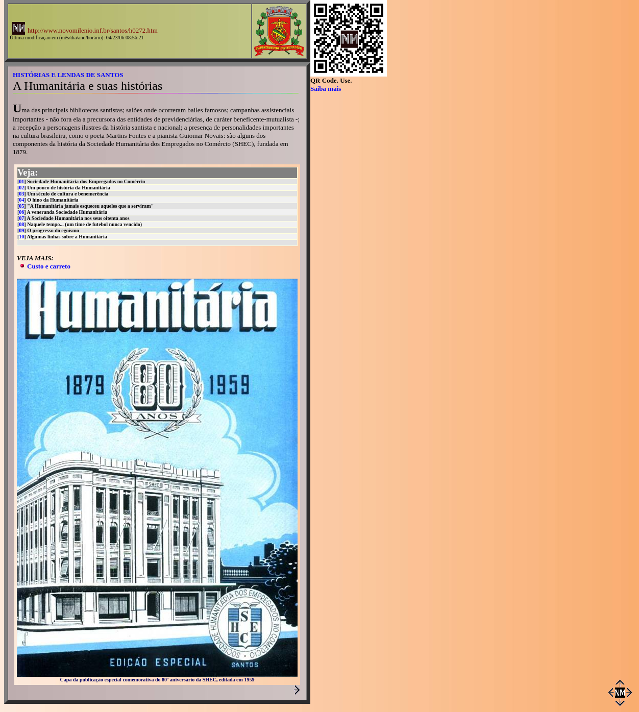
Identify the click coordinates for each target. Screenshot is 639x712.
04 (21, 200)
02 (21, 187)
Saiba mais (325, 88)
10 (21, 236)
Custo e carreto (48, 266)
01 (21, 181)
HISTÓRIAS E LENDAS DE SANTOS (68, 75)
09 (21, 230)
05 (21, 206)
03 (21, 194)
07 (21, 218)
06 (21, 212)
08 (21, 224)
